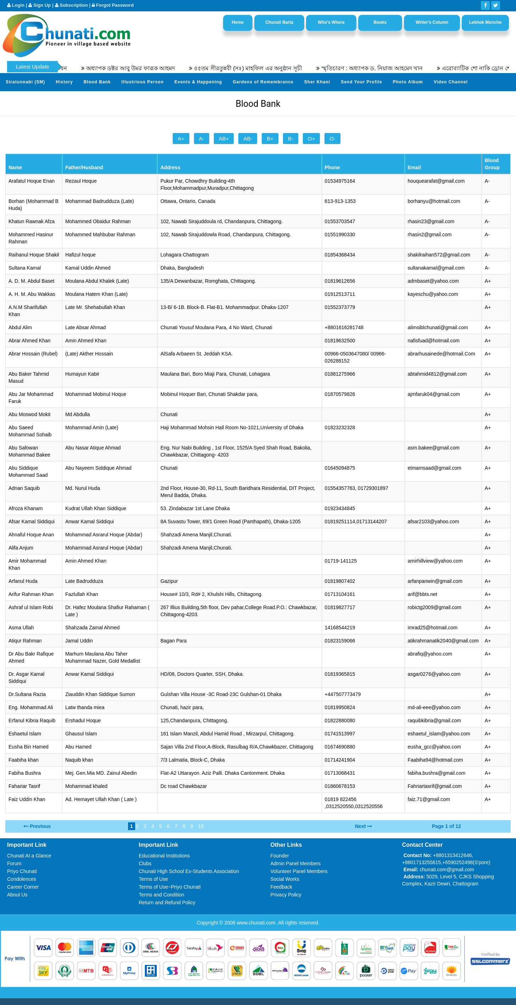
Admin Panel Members (296, 863)
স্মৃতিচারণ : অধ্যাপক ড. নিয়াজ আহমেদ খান (382, 68)
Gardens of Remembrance (263, 81)
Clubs (145, 863)
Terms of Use (153, 879)
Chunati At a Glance (29, 855)
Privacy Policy (286, 895)
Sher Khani (317, 81)
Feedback (281, 887)
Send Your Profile (361, 81)
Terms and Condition (161, 895)
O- (332, 139)
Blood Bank (97, 81)
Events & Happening (198, 81)
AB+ (224, 139)
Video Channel (451, 81)
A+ (181, 139)
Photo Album (408, 81)
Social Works (285, 879)
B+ (270, 139)
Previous (40, 826)
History (64, 81)
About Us (17, 895)
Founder (280, 855)
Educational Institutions (164, 855)
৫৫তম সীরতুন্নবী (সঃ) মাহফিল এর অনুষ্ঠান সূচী (258, 68)
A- (201, 139)
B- (290, 139)
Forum (14, 863)
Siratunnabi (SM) (25, 81)
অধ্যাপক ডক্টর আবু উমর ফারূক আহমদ (140, 68)
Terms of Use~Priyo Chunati (170, 887)
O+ (311, 139)
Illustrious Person (142, 81)
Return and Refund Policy (167, 902)
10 (201, 826)
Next (360, 826)
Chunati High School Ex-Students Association (189, 871)
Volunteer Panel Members (299, 871)
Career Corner (23, 887)
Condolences (21, 879)
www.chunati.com (257, 923)
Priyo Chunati (22, 871)
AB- (247, 139)
